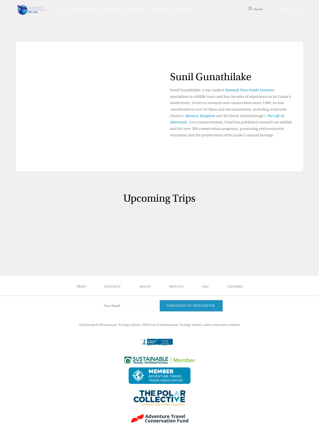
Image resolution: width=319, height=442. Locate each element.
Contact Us (180, 9)
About (145, 286)
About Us (158, 9)
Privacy (176, 286)
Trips (64, 9)
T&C (205, 286)
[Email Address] (128, 305)
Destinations (84, 9)
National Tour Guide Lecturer (249, 90)
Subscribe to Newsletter (191, 305)
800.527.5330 (291, 9)
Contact (112, 286)
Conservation (112, 9)
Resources (137, 9)
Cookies (235, 286)
